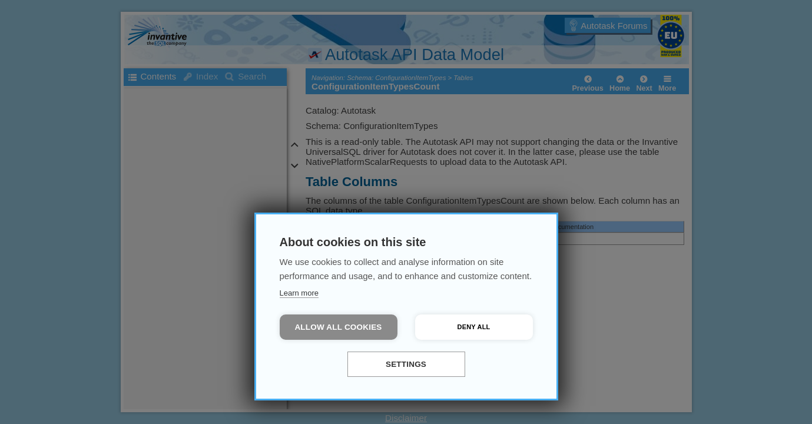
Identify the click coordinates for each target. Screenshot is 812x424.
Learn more (299, 293)
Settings (406, 364)
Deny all (474, 326)
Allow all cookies (338, 327)
